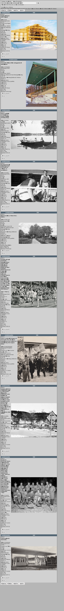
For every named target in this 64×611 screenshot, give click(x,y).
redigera (13, 51)
